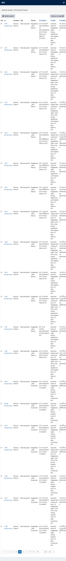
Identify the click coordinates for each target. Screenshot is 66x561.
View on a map (57, 16)
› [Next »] (53, 552)
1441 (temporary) (8, 328)
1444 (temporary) (8, 427)
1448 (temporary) (8, 527)
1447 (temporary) (8, 499)
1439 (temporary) (8, 273)
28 (45, 552)
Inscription (42, 20)
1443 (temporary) (8, 382)
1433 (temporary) (8, 103)
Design (53, 20)
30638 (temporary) (8, 405)
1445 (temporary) (8, 449)
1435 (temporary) (8, 188)
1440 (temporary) (8, 297)
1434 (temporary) (8, 134)
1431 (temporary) (8, 49)
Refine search (8, 16)
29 (50, 552)
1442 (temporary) (8, 352)
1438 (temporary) (8, 243)
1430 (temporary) (8, 25)
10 (37, 552)
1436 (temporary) (8, 213)
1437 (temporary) (8, 164)
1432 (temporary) (8, 73)
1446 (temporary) (8, 477)
